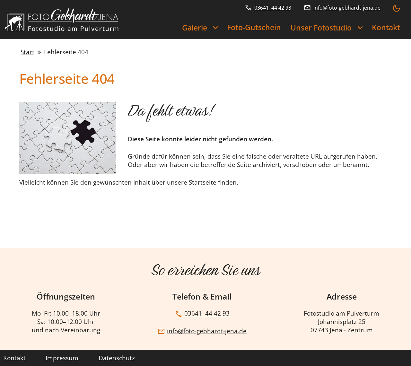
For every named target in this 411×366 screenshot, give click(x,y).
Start (27, 52)
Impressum (62, 358)
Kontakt (386, 27)
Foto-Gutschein (254, 27)
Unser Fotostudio (321, 28)
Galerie (194, 28)
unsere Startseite (191, 182)
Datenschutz (117, 358)
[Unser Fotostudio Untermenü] (360, 28)
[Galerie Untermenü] (215, 28)
